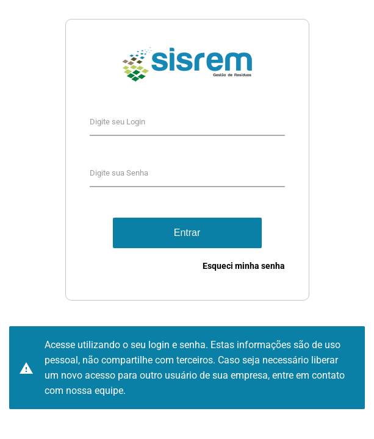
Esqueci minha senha (244, 266)
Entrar (187, 232)
